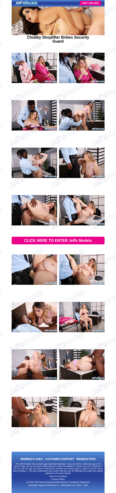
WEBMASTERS (86, 459)
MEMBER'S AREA (31, 459)
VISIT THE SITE (90, 3)
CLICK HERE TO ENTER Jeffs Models (58, 240)
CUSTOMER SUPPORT (59, 459)
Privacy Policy (57, 479)
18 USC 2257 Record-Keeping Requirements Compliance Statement (58, 482)
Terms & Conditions (58, 476)
